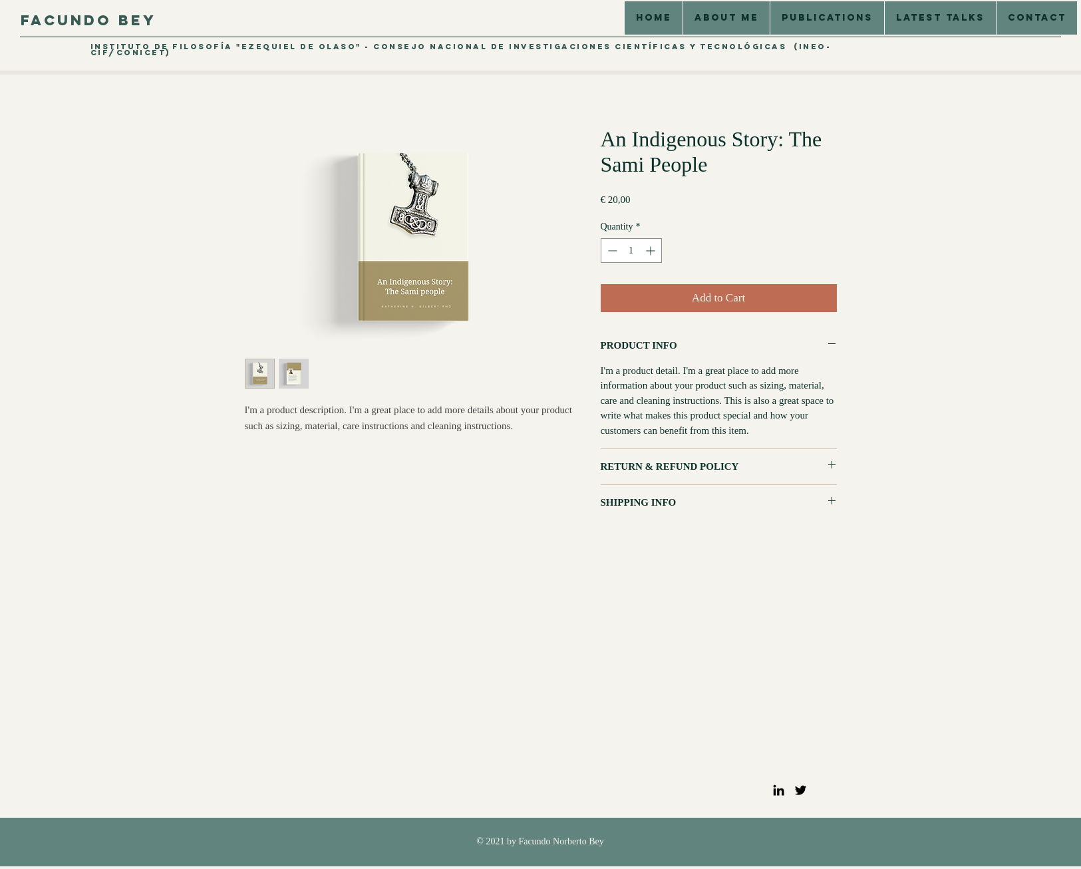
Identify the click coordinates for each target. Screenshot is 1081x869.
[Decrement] (611, 250)
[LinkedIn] (778, 790)
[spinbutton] (631, 250)
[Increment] (651, 250)
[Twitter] (800, 790)
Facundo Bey (88, 20)
